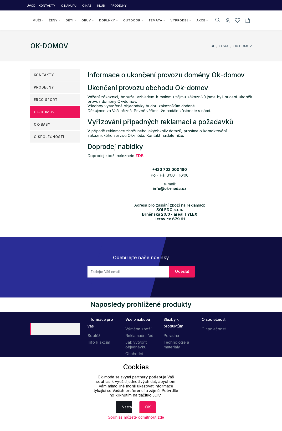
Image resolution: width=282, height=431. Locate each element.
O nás (223, 46)
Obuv (86, 20)
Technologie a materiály (176, 344)
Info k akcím (98, 342)
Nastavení (127, 407)
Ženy (53, 20)
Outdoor (131, 20)
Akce (200, 20)
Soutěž (93, 335)
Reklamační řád (139, 335)
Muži (37, 20)
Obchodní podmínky (134, 356)
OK (148, 407)
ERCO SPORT (46, 100)
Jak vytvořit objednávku (136, 344)
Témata (155, 20)
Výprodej (179, 20)
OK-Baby (42, 124)
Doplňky (107, 20)
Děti (69, 20)
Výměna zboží (138, 329)
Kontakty (44, 75)
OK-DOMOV (242, 46)
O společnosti (49, 137)
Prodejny (44, 87)
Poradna (171, 335)
